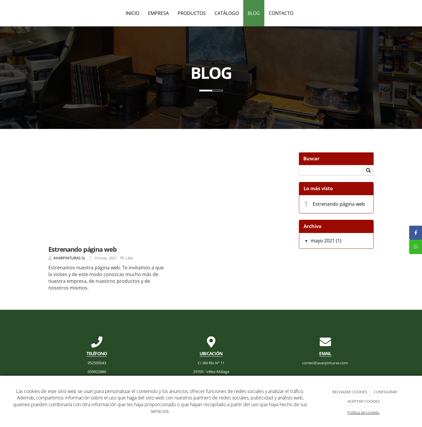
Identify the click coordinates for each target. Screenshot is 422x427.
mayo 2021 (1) (326, 240)
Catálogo (227, 13)
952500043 (97, 362)
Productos (192, 13)
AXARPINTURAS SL (69, 258)
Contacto (281, 13)
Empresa (158, 13)
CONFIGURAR (385, 391)
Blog (254, 13)
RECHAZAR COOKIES (349, 391)
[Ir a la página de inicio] (3, 13)
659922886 (97, 371)
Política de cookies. (364, 412)
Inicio (132, 13)
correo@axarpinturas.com (325, 362)
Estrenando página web (339, 204)
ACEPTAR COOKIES (364, 401)
